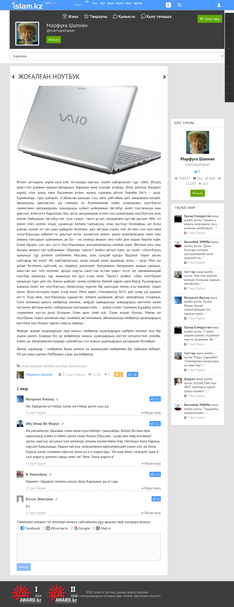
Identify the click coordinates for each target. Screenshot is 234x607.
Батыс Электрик (39, 499)
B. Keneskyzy (36, 474)
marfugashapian (197, 164)
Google (84, 528)
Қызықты (127, 16)
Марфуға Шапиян (35, 374)
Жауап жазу (151, 412)
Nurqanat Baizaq (40, 399)
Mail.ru (106, 528)
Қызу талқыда (158, 16)
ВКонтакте (59, 528)
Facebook (32, 528)
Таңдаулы (98, 16)
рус (53, 2)
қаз (48, 2)
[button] (132, 374)
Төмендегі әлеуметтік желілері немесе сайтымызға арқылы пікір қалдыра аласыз (83, 521)
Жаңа (73, 16)
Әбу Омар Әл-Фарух (42, 423)
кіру (101, 521)
